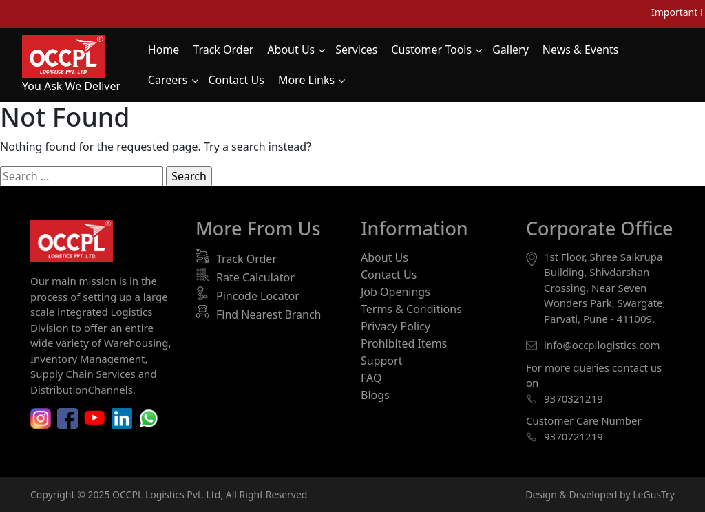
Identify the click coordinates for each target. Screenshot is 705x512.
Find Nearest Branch (269, 314)
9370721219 (573, 436)
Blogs (375, 395)
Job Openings (395, 291)
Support (381, 360)
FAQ (371, 377)
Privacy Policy (395, 326)
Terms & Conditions (411, 309)
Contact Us (389, 274)
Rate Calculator (255, 277)
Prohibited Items (404, 343)
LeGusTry (654, 494)
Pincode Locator (257, 295)
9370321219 (573, 398)
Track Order (246, 258)
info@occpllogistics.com (602, 345)
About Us (384, 257)
